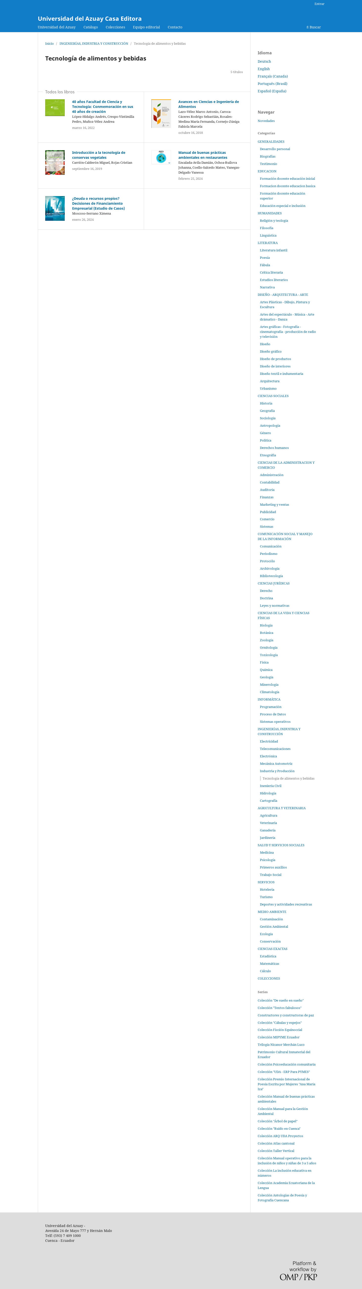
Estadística (268, 956)
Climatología (269, 692)
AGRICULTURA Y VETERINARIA (282, 808)
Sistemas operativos (275, 721)
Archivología (269, 568)
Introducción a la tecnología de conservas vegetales (98, 155)
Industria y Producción (277, 771)
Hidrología (268, 793)
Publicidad (268, 512)
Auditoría (267, 489)
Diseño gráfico (271, 351)
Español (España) (272, 91)
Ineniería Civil (270, 786)
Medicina (267, 852)
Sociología (268, 418)
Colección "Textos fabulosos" (279, 1008)
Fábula (265, 265)
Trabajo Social (270, 874)
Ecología (266, 934)
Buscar (314, 27)
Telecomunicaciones (275, 748)
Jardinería (267, 837)
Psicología (267, 860)
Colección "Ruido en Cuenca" (279, 1128)
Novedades (266, 121)
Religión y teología (274, 220)
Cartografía (268, 800)
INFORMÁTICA (269, 699)
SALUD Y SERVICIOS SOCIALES (281, 845)
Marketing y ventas (274, 504)
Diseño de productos (275, 359)
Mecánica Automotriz (276, 763)
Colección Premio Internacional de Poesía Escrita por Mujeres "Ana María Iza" (286, 1084)
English (264, 68)
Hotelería (267, 889)
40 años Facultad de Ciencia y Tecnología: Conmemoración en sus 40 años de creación (102, 106)
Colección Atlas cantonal (276, 1143)
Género (265, 433)
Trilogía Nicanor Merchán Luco (281, 1044)
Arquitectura (269, 381)
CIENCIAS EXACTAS (272, 949)
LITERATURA (268, 243)
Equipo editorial (146, 27)
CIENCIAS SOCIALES (273, 396)
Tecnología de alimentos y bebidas (289, 778)
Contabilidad (269, 482)
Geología (266, 677)
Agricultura (268, 815)
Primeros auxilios (273, 867)
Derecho (266, 590)
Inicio (49, 43)
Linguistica (268, 235)
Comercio (267, 519)
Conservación (270, 941)
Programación (270, 707)
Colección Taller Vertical (276, 1150)
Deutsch (264, 61)
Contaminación (271, 919)
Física (264, 662)
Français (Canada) (273, 76)
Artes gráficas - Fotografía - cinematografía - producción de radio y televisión (288, 331)
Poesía (265, 257)
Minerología (269, 684)
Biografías (268, 156)
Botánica (266, 632)
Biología (266, 625)
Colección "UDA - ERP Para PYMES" (284, 1071)
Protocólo (267, 561)
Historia (266, 403)
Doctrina (266, 598)
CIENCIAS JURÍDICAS (274, 583)
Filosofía (266, 228)
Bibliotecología (271, 576)
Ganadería (268, 830)
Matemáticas (269, 963)
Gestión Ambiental (274, 926)
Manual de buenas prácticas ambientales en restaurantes (202, 155)
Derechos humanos (274, 447)
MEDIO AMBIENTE (272, 911)
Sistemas (266, 526)
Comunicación (270, 546)
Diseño (265, 344)
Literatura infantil (273, 250)
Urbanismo (268, 388)
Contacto (175, 27)
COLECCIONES (269, 978)
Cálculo (265, 971)
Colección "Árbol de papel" (278, 1121)
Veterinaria (268, 823)
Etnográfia (268, 455)
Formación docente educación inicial (287, 178)
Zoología (266, 640)
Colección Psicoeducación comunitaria (287, 1064)
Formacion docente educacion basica (287, 186)
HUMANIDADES (270, 213)
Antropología (270, 425)
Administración (271, 475)
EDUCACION (267, 171)
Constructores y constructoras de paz (286, 1015)
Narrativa (267, 287)
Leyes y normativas (274, 605)
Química (266, 669)
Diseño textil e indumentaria (281, 373)
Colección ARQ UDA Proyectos (280, 1136)
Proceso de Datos (273, 714)
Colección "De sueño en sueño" (281, 1000)
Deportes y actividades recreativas (286, 904)
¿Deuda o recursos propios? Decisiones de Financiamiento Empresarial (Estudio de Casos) (98, 203)
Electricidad (269, 741)
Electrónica (268, 756)
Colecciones (115, 27)
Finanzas (267, 497)
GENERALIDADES (271, 141)
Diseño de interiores (275, 366)
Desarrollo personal (275, 149)
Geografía (267, 410)
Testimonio (268, 163)
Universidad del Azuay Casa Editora (90, 18)
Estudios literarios (274, 280)
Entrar (319, 3)
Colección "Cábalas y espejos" (280, 1022)
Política (265, 440)
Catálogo (91, 27)
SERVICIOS (266, 882)
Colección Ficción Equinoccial (280, 1029)
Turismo (266, 897)
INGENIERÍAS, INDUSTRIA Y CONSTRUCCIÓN (94, 43)
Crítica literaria (271, 272)
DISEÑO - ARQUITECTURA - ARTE (283, 294)
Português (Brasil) (272, 83)
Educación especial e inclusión (282, 205)
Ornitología (268, 647)
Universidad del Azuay (57, 27)
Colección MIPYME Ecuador (278, 1037)
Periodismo (268, 553)
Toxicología (269, 655)
